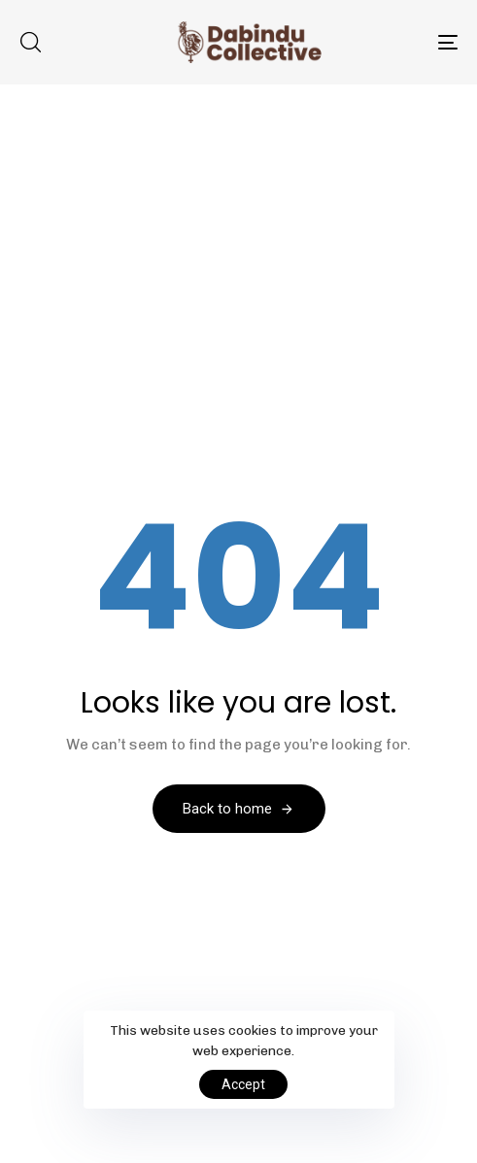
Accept (243, 1084)
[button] (30, 41)
